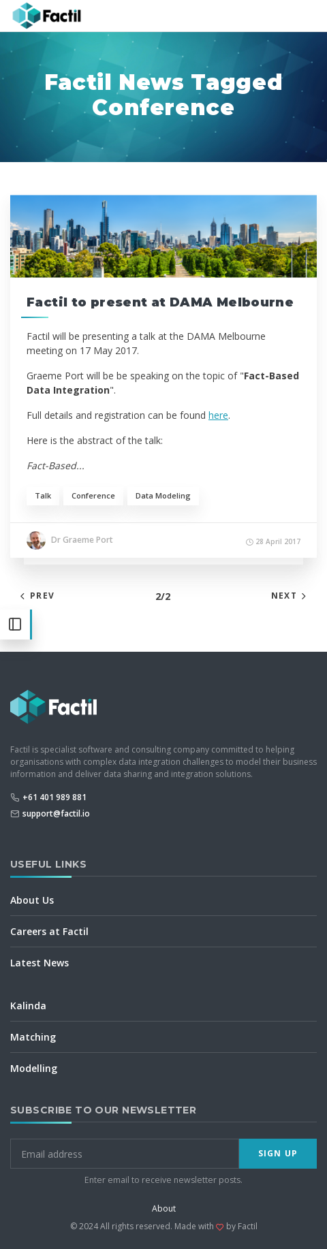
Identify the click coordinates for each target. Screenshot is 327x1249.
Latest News (39, 962)
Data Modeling (163, 495)
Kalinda (28, 1005)
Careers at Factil (49, 931)
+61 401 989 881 (54, 797)
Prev (35, 595)
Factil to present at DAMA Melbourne (160, 302)
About (164, 1208)
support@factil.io (56, 813)
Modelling (33, 1068)
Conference (93, 495)
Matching (33, 1036)
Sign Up (278, 1153)
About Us (32, 900)
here (218, 415)
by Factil (242, 1226)
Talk (43, 495)
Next (290, 595)
